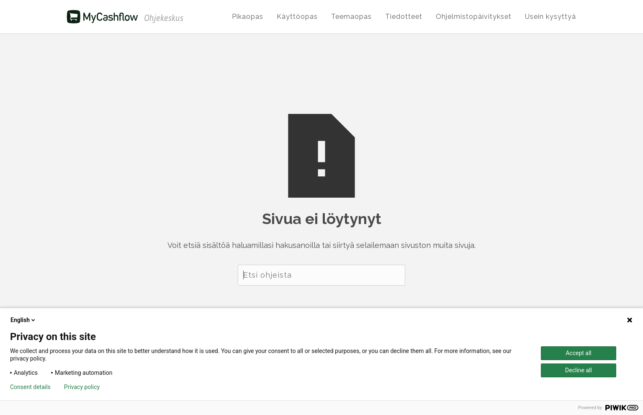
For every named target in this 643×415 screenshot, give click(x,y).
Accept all (579, 353)
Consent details (30, 387)
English (23, 320)
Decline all (578, 370)
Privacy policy (82, 387)
